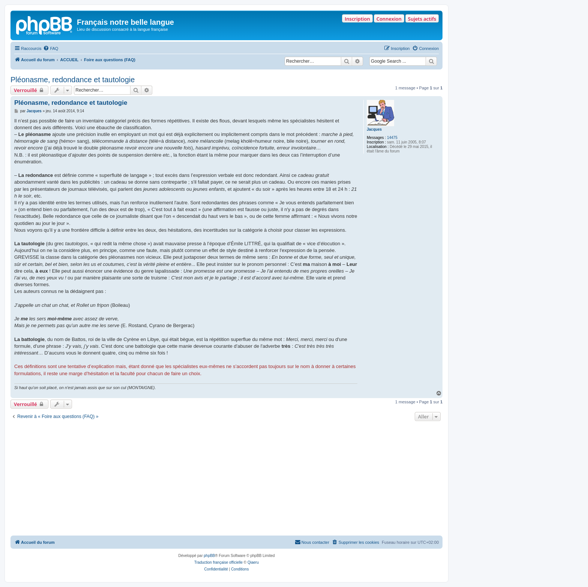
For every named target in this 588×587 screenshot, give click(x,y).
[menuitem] (50, 48)
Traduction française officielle (218, 562)
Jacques (374, 129)
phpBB (209, 556)
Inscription (357, 18)
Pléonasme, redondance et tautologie (72, 79)
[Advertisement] (226, 479)
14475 (392, 138)
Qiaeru (253, 562)
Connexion (389, 18)
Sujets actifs (422, 18)
